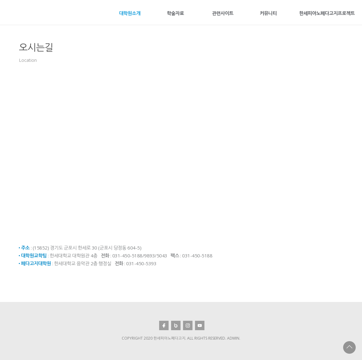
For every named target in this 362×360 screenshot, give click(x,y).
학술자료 (175, 13)
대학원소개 (130, 13)
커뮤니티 (268, 13)
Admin (233, 338)
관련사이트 (222, 13)
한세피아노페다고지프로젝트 (327, 13)
